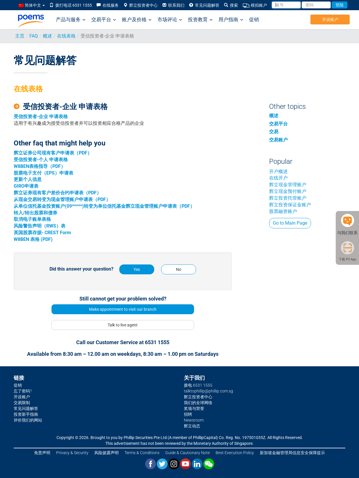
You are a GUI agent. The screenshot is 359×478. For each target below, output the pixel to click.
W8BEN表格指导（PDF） (39, 166)
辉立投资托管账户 (287, 198)
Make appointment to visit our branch (123, 309)
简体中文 (32, 5)
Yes (137, 269)
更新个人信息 (28, 179)
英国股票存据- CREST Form (42, 232)
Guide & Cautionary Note (187, 452)
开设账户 (330, 19)
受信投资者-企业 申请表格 (41, 116)
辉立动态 (192, 426)
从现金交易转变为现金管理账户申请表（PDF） (62, 199)
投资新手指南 (26, 414)
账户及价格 (137, 19)
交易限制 (22, 402)
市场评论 (169, 19)
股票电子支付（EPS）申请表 (43, 173)
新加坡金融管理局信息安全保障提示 (292, 452)
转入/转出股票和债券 (35, 213)
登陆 (339, 5)
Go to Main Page (290, 223)
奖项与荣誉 (194, 408)
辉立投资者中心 (140, 5)
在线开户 (278, 178)
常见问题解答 (204, 5)
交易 (273, 131)
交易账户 (278, 140)
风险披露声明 (106, 452)
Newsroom (194, 420)
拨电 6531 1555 (198, 385)
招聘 (188, 414)
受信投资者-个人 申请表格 (41, 159)
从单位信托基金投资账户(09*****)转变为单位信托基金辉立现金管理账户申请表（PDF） (104, 206)
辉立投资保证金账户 (290, 204)
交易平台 (103, 19)
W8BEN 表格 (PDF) (33, 239)
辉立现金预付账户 (287, 191)
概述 (47, 36)
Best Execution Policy (235, 452)
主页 (19, 36)
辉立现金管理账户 (287, 184)
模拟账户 (255, 5)
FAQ (33, 36)
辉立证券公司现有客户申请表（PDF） (53, 153)
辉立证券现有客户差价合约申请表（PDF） (57, 193)
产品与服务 (71, 19)
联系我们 (173, 5)
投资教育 (200, 19)
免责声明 (42, 452)
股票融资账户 (283, 211)
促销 (254, 19)
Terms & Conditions (142, 452)
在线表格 (66, 36)
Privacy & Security (72, 452)
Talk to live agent (123, 325)
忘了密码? (23, 391)
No (178, 269)
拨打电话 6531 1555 (70, 5)
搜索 (231, 5)
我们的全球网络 (198, 402)
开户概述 (278, 171)
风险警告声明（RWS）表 (39, 226)
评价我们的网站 (28, 420)
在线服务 (108, 5)
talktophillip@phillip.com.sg (208, 391)
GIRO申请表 (26, 186)
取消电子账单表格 (32, 219)
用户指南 (230, 19)
